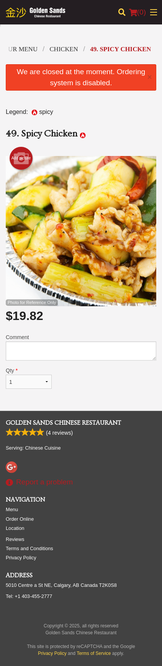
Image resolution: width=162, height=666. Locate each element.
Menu (12, 509)
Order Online (20, 519)
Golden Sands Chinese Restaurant (63, 422)
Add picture (21, 158)
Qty (29, 378)
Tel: (29, 596)
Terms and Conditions (29, 548)
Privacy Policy (21, 557)
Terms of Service (94, 653)
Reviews (15, 539)
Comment (81, 347)
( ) (137, 12)
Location (15, 528)
